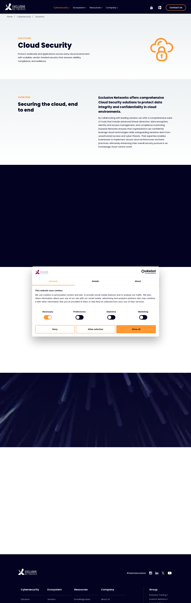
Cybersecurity (61, 7)
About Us (105, 599)
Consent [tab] (53, 281)
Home (12, 16)
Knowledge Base (82, 599)
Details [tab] (95, 281)
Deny (55, 329)
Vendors (51, 599)
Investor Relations (158, 599)
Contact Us (176, 7)
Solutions (40, 16)
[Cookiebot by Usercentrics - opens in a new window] (143, 272)
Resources (96, 7)
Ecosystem (79, 7)
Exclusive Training (157, 595)
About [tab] (138, 281)
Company (112, 7)
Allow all (136, 329)
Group (153, 589)
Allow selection (95, 329)
